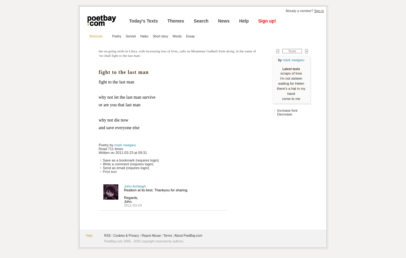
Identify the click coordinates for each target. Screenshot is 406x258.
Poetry (116, 36)
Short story (160, 36)
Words (177, 36)
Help (244, 20)
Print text (109, 172)
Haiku (144, 36)
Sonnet (131, 36)
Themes (175, 20)
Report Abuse (151, 235)
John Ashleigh (135, 186)
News (224, 20)
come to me (291, 99)
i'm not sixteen (291, 78)
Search (201, 20)
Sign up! (267, 20)
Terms (167, 235)
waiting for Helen (291, 83)
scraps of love (291, 73)
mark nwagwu (125, 145)
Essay (190, 36)
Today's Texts (143, 20)
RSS (107, 235)
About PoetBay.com (188, 235)
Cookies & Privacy (126, 235)
